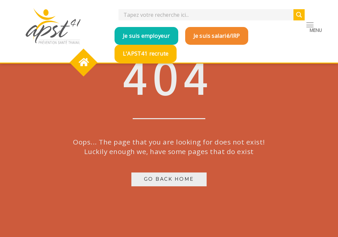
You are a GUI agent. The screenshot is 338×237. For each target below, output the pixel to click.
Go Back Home (169, 179)
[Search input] (207, 14)
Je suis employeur (146, 36)
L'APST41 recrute (145, 53)
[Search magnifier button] (299, 14)
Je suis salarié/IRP (216, 36)
